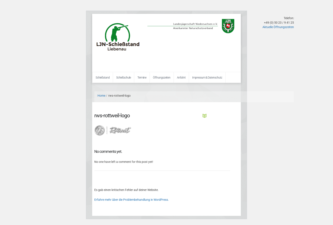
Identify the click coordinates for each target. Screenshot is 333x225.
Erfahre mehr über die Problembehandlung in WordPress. (131, 199)
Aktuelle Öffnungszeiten (278, 27)
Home (101, 95)
